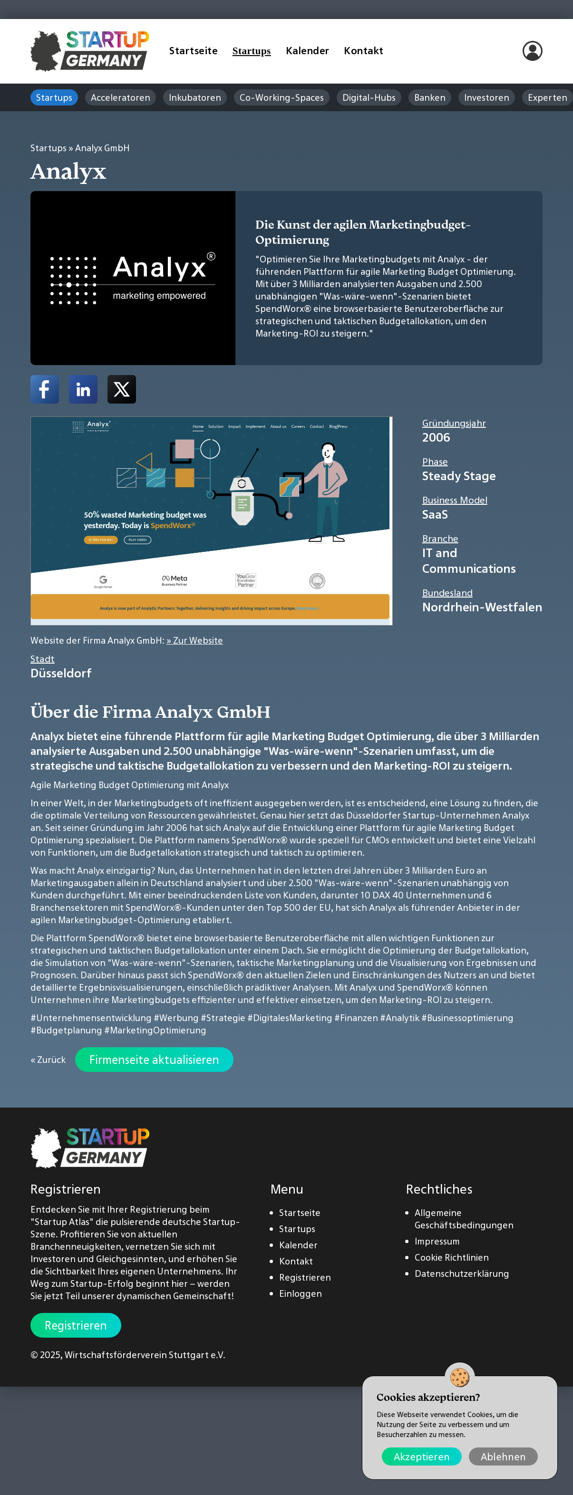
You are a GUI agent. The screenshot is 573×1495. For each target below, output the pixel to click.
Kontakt (364, 51)
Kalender (308, 51)
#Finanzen (356, 1018)
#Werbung (176, 1018)
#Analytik (399, 1018)
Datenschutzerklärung (462, 1273)
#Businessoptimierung (467, 1018)
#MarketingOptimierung (155, 1030)
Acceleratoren (120, 97)
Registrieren (76, 1325)
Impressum (437, 1241)
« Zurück (48, 1059)
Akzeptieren (422, 1456)
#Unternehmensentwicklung (91, 1018)
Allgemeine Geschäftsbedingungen (464, 1218)
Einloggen (300, 1293)
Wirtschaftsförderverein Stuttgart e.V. (145, 1355)
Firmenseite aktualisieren (154, 1059)
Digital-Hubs (369, 97)
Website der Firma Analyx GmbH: (126, 640)
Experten (547, 97)
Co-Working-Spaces (282, 97)
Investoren (486, 97)
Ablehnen (503, 1456)
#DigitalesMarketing (289, 1018)
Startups (252, 51)
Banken (430, 97)
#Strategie (223, 1018)
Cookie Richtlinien (452, 1257)
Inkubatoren (195, 97)
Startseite (193, 51)
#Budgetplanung (66, 1030)
